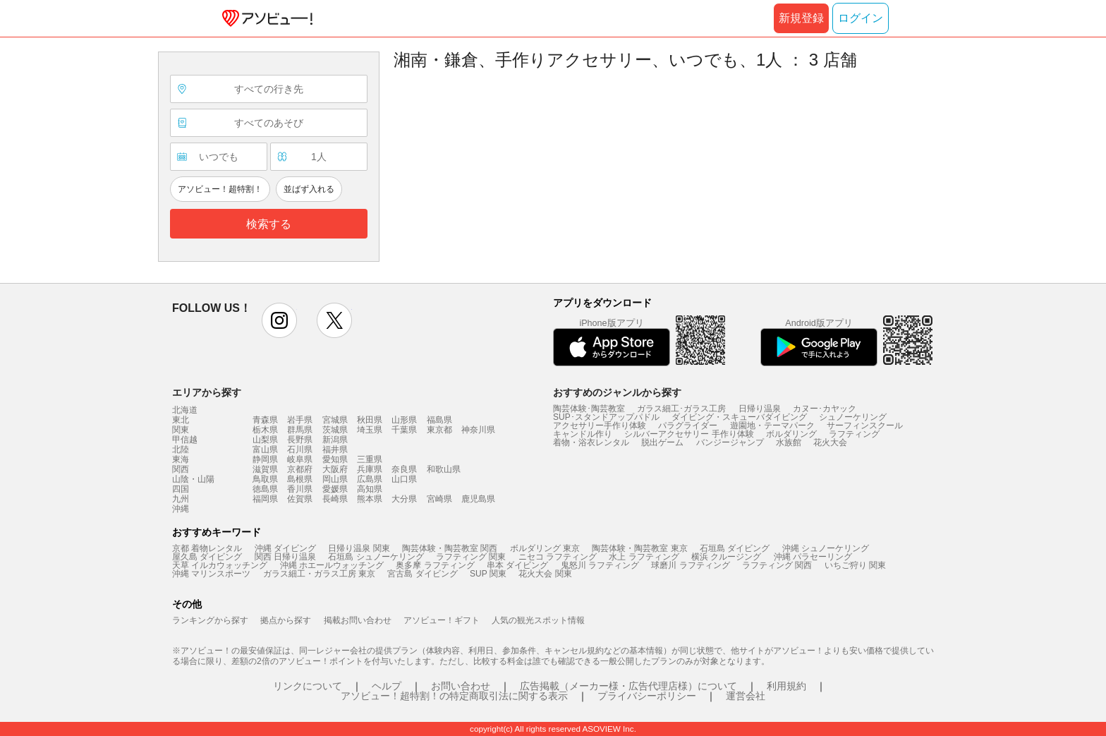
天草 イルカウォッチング (219, 565)
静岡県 (265, 459)
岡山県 (335, 479)
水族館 (788, 442)
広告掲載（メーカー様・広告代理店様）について (628, 686)
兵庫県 (369, 469)
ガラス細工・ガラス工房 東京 (319, 574)
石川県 (299, 449)
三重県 (369, 459)
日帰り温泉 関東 (358, 548)
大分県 (404, 499)
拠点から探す (285, 620)
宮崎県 (439, 499)
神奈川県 (478, 430)
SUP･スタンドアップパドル (606, 417)
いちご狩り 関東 (855, 565)
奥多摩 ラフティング (435, 565)
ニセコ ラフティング (557, 557)
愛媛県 (335, 489)
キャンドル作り (582, 434)
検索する (268, 224)
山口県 (404, 479)
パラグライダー (687, 425)
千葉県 (404, 430)
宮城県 (335, 420)
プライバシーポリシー (646, 695)
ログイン (860, 18)
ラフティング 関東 (471, 557)
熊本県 (369, 499)
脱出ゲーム (662, 442)
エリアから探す (206, 392)
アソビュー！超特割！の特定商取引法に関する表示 (454, 695)
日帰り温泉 (760, 409)
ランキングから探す (210, 620)
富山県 (265, 449)
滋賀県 (265, 469)
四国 (180, 489)
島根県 (299, 479)
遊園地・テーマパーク (772, 425)
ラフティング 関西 (777, 565)
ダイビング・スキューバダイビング (739, 417)
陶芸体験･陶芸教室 (589, 409)
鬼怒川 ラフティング (600, 565)
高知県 (369, 489)
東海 (180, 459)
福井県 (335, 449)
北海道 (185, 410)
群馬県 (299, 430)
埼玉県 (369, 430)
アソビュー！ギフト (441, 620)
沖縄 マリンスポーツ (211, 574)
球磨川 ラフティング (690, 565)
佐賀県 (299, 499)
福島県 (439, 420)
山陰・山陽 (193, 479)
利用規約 (786, 686)
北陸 (180, 449)
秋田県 (369, 420)
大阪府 (335, 469)
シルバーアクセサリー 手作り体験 (688, 434)
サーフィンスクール (865, 425)
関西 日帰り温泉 (285, 557)
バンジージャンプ (730, 442)
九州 (180, 499)
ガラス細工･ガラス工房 (681, 409)
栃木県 (265, 430)
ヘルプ (386, 686)
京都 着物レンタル (207, 548)
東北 (180, 420)
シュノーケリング (853, 417)
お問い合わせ (460, 686)
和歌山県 (444, 469)
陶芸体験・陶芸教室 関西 (449, 548)
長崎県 (335, 499)
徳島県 (265, 489)
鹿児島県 (478, 499)
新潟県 (335, 440)
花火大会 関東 (544, 574)
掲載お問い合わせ (357, 620)
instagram (279, 320)
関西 (180, 469)
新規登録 (801, 18)
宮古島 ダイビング (422, 574)
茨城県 (335, 430)
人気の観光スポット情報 (538, 620)
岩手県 (299, 420)
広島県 (369, 479)
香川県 (299, 489)
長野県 (299, 440)
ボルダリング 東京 (545, 548)
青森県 (265, 420)
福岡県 (265, 499)
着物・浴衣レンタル (591, 442)
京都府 (299, 469)
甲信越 (185, 439)
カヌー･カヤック (824, 409)
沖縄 (180, 509)
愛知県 (335, 459)
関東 (180, 430)
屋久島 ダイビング (207, 557)
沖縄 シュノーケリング (825, 548)
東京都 (439, 430)
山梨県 (265, 440)
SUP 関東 (488, 574)
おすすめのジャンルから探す (617, 392)
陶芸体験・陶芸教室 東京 (639, 548)
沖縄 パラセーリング (813, 557)
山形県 (404, 420)
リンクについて (307, 686)
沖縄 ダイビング (285, 548)
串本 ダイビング (517, 565)
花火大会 (830, 442)
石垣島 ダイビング (735, 548)
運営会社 (745, 695)
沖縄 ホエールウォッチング (332, 565)
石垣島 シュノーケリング (375, 557)
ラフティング (854, 434)
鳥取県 (265, 479)
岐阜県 (299, 459)
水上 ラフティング (644, 557)
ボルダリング (791, 434)
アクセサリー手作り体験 (599, 425)
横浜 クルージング (726, 557)
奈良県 (404, 469)
